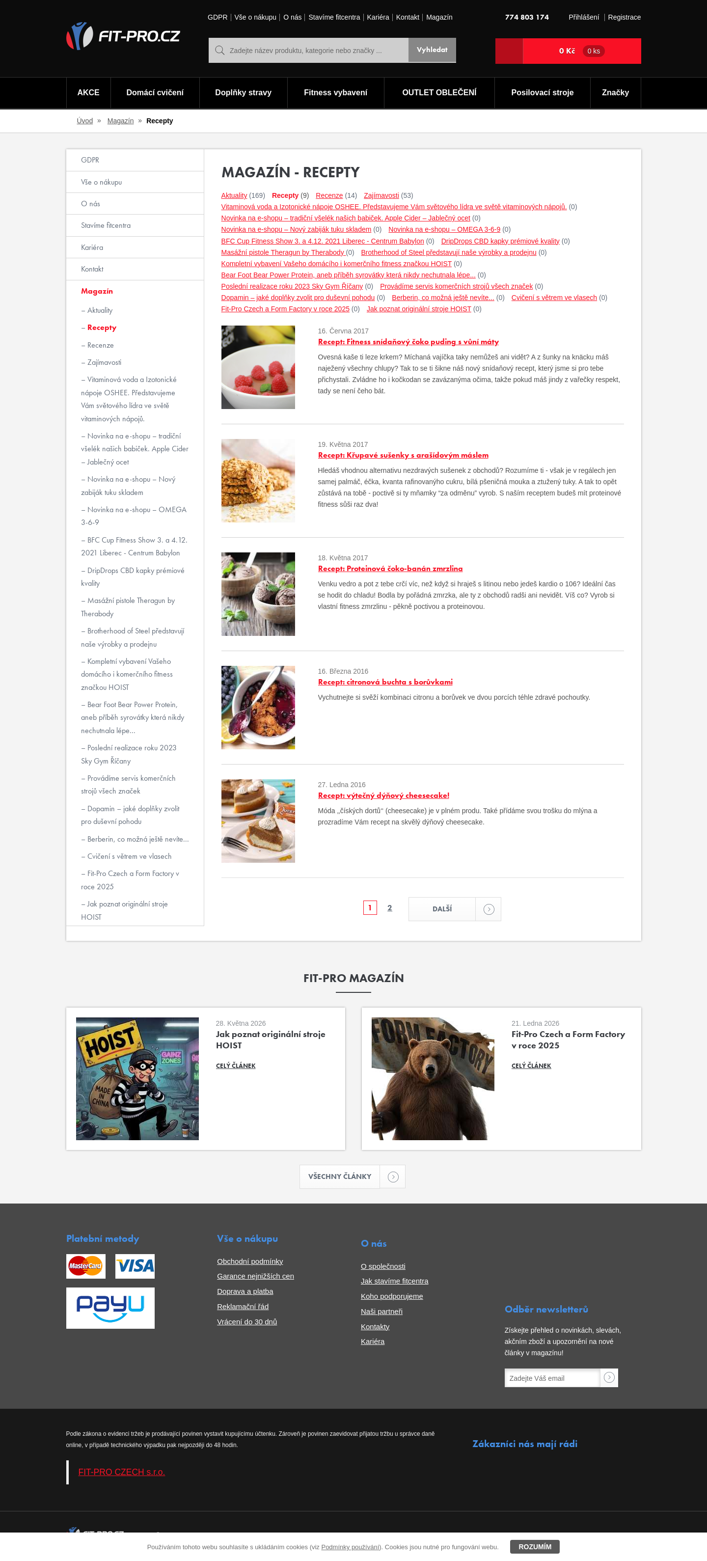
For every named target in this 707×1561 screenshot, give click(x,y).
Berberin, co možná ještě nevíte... (137, 839)
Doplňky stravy (243, 93)
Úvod (85, 121)
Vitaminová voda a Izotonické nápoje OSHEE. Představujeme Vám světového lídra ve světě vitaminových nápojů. (129, 398)
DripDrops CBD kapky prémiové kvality (133, 576)
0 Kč (582, 51)
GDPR (217, 17)
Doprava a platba (245, 1293)
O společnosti (383, 1268)
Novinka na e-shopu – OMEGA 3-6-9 (134, 515)
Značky (615, 93)
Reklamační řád (243, 1308)
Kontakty (375, 1328)
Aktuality (98, 310)
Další (455, 909)
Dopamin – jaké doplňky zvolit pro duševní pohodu (130, 814)
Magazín (439, 17)
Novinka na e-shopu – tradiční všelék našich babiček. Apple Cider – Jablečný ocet (135, 449)
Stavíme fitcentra (334, 17)
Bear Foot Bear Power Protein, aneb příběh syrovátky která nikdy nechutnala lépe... (132, 717)
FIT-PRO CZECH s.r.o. (122, 1474)
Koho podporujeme (392, 1298)
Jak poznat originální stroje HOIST (124, 910)
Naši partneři (382, 1313)
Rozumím (534, 1547)
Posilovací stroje (543, 93)
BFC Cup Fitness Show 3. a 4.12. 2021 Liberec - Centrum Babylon (134, 546)
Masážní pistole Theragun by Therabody (128, 606)
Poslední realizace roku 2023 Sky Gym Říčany (129, 754)
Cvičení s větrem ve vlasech (128, 856)
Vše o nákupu (256, 17)
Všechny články (344, 1178)
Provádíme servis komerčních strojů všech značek (128, 784)
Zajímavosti (103, 362)
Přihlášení (584, 17)
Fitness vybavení (335, 93)
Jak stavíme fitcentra (395, 1283)
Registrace (624, 17)
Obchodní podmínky (250, 1263)
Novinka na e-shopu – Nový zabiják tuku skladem (128, 485)
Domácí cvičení (154, 93)
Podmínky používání (350, 1547)
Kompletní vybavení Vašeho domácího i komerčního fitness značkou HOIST (127, 674)
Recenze (99, 345)
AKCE (88, 93)
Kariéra (378, 17)
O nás (292, 17)
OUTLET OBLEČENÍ (440, 93)
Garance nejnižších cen (255, 1278)
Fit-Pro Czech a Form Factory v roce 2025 (130, 879)
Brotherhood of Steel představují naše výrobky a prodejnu (132, 637)
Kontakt (407, 17)
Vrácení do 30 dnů (247, 1323)
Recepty (100, 327)
